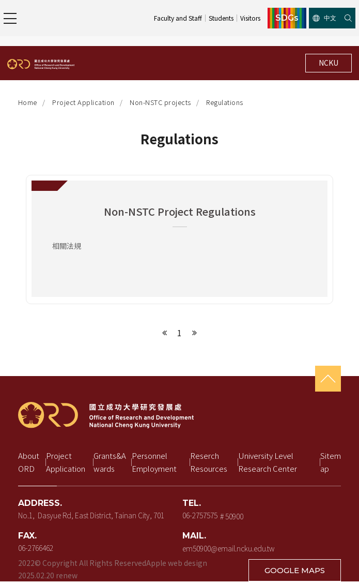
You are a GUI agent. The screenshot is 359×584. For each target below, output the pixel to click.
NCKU (328, 62)
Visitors (250, 17)
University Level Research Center (267, 462)
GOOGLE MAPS (294, 570)
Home (27, 102)
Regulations (224, 102)
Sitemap (330, 462)
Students (221, 17)
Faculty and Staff (178, 17)
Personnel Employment (154, 462)
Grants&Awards (109, 462)
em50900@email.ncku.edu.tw (228, 548)
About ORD (29, 462)
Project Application (83, 102)
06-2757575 (199, 515)
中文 (324, 18)
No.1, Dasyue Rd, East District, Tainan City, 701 (91, 515)
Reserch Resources (208, 462)
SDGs (287, 18)
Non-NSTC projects (160, 102)
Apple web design (176, 563)
